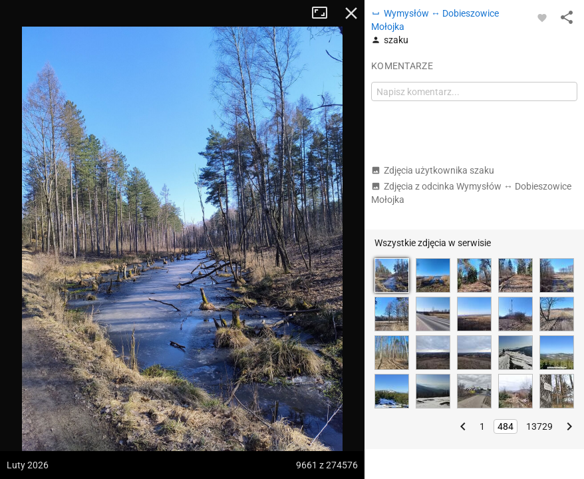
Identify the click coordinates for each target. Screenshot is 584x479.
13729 (539, 426)
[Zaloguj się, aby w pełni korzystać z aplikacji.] (542, 17)
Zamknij (351, 13)
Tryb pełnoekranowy (324, 13)
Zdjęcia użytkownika (432, 170)
